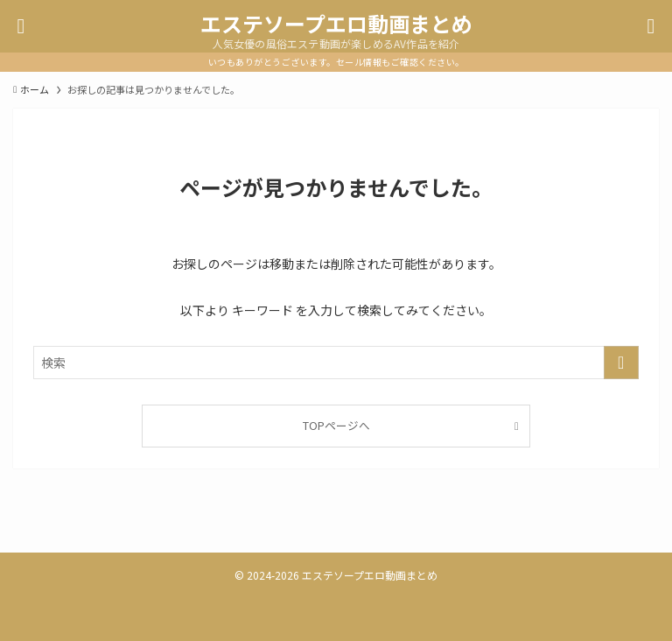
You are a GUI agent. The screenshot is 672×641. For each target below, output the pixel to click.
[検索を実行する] (621, 362)
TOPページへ (336, 425)
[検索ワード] (335, 362)
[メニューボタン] (21, 26)
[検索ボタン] (651, 26)
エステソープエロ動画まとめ (336, 23)
